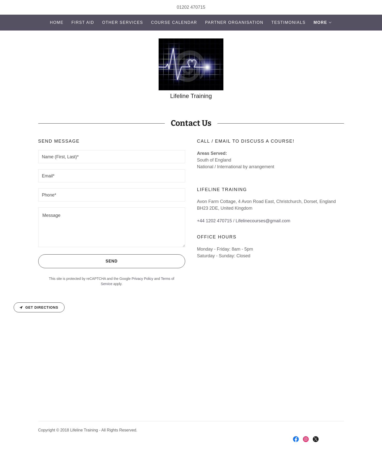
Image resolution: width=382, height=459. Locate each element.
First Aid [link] (82, 22)
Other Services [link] (122, 22)
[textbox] (111, 156)
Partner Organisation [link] (234, 22)
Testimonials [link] (288, 22)
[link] (191, 64)
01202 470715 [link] (191, 7)
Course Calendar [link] (174, 22)
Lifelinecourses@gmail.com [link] (263, 221)
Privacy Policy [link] (142, 279)
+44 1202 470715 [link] (214, 221)
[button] (322, 23)
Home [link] (57, 22)
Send (78, 261)
